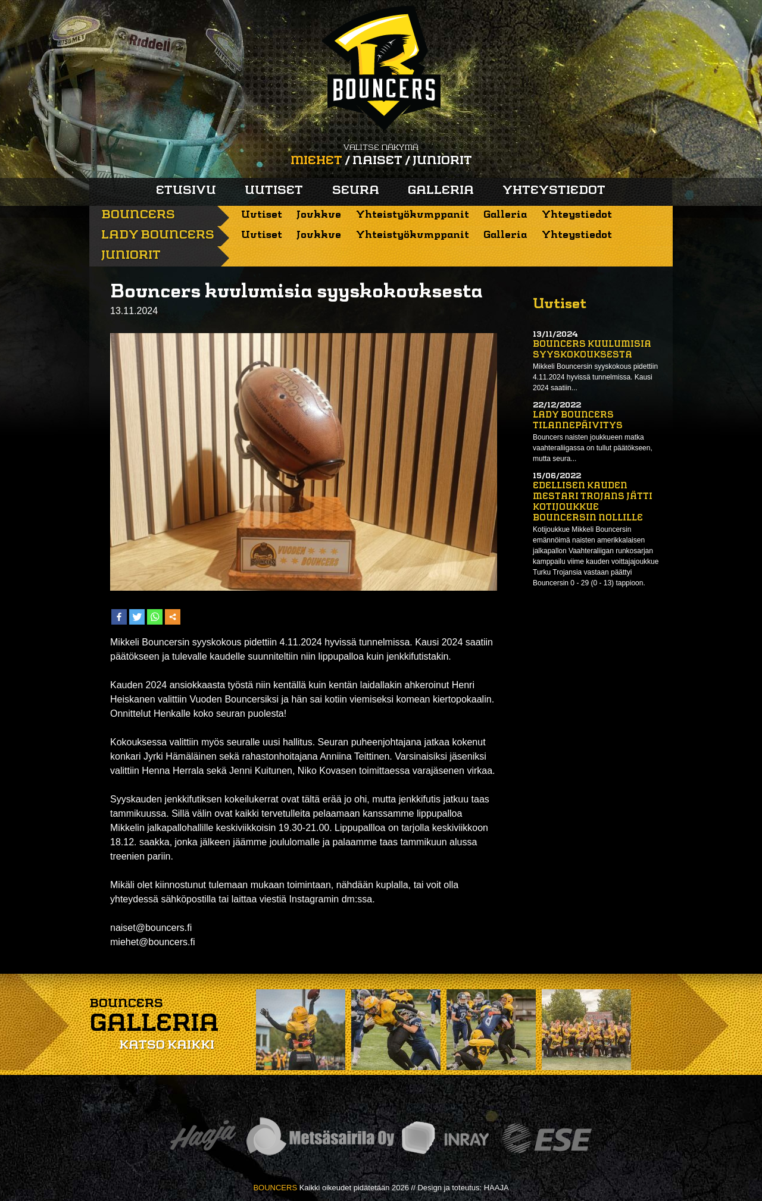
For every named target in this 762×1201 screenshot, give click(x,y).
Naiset (377, 161)
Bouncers (138, 215)
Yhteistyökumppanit (412, 215)
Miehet (316, 161)
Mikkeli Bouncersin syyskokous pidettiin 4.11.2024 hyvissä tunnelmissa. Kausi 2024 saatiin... (595, 377)
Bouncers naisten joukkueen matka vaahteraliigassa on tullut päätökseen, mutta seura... (592, 448)
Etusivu (186, 191)
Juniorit (442, 161)
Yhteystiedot (553, 191)
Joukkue (318, 215)
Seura (355, 191)
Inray (444, 1138)
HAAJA (496, 1187)
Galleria (441, 191)
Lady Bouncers (157, 236)
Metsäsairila (319, 1138)
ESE (547, 1138)
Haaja (203, 1138)
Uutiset (274, 191)
